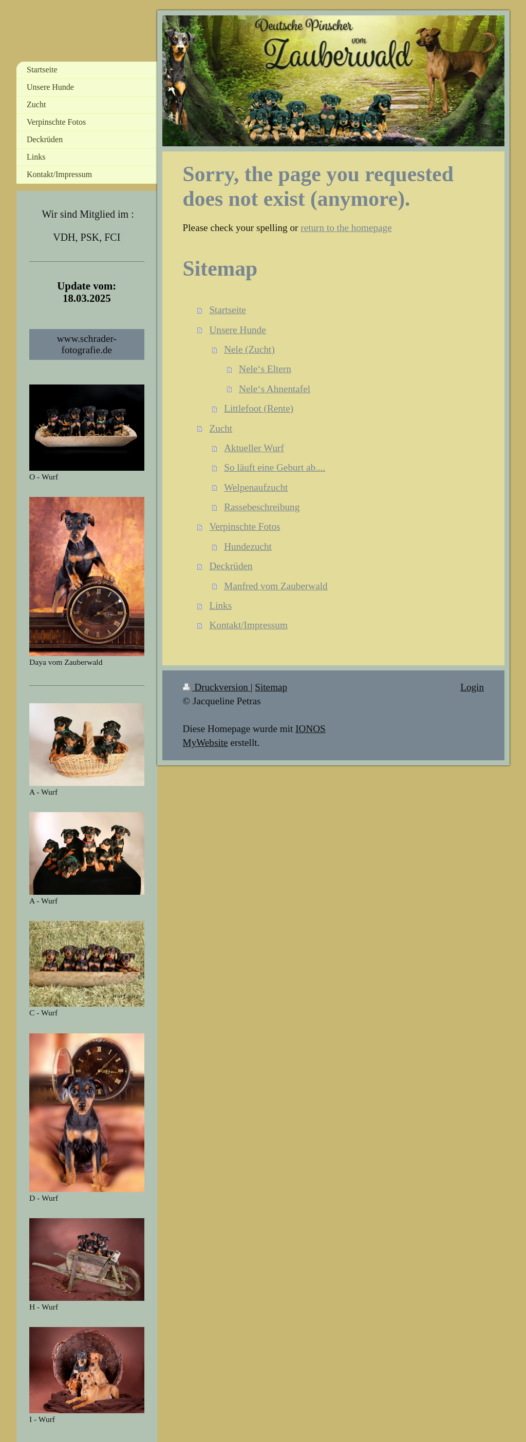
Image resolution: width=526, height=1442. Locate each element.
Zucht (220, 428)
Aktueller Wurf (254, 448)
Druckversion (217, 687)
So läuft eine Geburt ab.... (274, 467)
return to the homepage (345, 227)
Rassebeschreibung (261, 507)
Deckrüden (230, 566)
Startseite (227, 309)
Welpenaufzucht (256, 487)
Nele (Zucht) (249, 349)
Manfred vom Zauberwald (275, 586)
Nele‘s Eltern (265, 368)
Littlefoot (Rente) (258, 408)
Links (220, 605)
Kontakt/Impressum (248, 625)
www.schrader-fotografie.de (87, 344)
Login (472, 687)
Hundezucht (248, 546)
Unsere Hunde (237, 329)
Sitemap (271, 687)
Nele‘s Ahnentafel (274, 388)
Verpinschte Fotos (244, 526)
